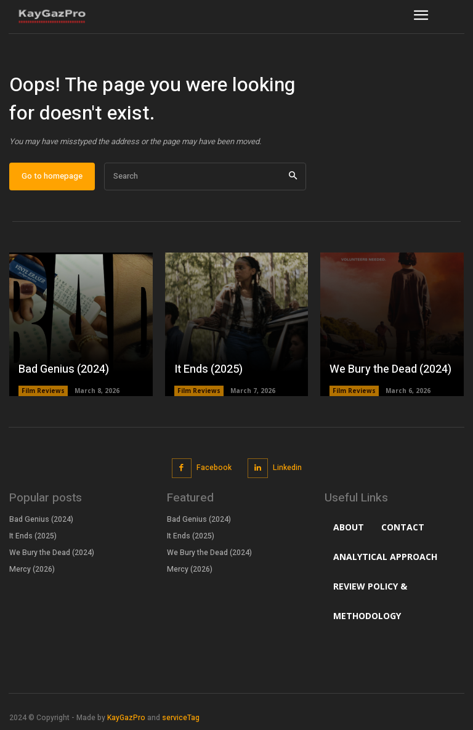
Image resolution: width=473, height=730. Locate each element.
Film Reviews (43, 390)
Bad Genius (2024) (63, 369)
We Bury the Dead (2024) (390, 369)
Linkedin (287, 467)
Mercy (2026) (31, 568)
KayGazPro (126, 717)
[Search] (293, 176)
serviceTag (181, 717)
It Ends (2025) (208, 369)
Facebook (214, 467)
